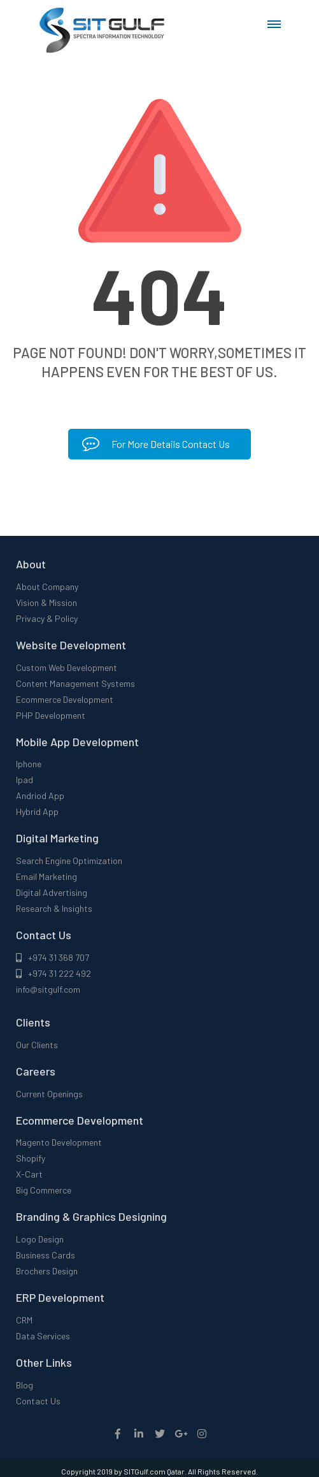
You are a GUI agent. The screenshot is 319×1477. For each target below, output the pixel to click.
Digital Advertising (51, 892)
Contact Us (38, 1400)
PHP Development (50, 715)
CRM (24, 1320)
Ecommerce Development (64, 699)
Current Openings (49, 1093)
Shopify (30, 1158)
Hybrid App (37, 811)
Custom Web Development (66, 667)
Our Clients (37, 1044)
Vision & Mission (46, 602)
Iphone (28, 763)
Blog (24, 1385)
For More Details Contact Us (156, 444)
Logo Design (40, 1239)
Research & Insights (54, 908)
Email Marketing (46, 876)
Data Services (43, 1335)
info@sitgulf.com (48, 989)
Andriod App (40, 795)
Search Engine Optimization (69, 860)
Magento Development (59, 1142)
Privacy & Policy (47, 618)
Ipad (24, 779)
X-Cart (29, 1174)
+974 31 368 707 (52, 957)
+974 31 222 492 (53, 973)
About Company (47, 586)
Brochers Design (47, 1270)
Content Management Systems (75, 683)
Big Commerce (43, 1190)
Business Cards (45, 1255)
